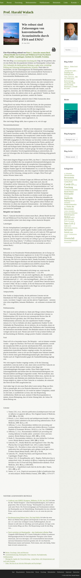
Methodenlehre (31, 2)
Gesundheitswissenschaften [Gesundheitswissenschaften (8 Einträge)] (71, 189)
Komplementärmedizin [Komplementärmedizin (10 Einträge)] (70, 204)
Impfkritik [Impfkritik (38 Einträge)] (68, 198)
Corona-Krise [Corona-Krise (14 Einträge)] (68, 182)
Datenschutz (76, 572)
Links (66, 2)
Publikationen (44, 2)
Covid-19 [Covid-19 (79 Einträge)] (68, 184)
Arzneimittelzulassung (11, 554)
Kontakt (76, 2)
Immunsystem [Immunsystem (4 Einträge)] (66, 195)
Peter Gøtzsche (32, 554)
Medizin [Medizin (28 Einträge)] (67, 217)
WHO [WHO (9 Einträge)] (65, 236)
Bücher (7, 552)
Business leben (30, 572)
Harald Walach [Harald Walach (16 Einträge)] (69, 191)
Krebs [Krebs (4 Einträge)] (65, 206)
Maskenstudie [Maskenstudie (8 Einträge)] (67, 213)
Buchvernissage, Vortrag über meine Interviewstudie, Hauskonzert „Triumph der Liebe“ (70, 84)
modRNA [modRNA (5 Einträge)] (73, 217)
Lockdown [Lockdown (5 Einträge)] (66, 211)
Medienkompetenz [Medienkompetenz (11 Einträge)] (69, 215)
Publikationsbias (8, 557)
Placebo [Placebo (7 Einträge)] (66, 221)
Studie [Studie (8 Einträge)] (71, 232)
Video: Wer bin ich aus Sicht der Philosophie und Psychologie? (23, 563)
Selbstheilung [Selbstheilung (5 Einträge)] (74, 227)
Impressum (68, 572)
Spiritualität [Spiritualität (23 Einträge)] (68, 230)
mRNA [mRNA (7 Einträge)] (66, 219)
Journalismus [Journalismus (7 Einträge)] (67, 202)
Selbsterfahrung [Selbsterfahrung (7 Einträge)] (67, 227)
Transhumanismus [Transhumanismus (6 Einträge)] (73, 234)
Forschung (18, 2)
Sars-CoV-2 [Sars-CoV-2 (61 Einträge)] (69, 223)
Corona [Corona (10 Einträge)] (75, 179)
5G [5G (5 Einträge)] (64, 173)
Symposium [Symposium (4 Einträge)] (66, 234)
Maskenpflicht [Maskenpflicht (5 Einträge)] (72, 211)
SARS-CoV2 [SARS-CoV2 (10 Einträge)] (67, 226)
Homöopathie (23, 554)
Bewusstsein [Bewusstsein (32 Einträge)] (69, 177)
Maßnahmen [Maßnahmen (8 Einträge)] (74, 213)
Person (9, 2)
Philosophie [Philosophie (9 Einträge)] (71, 219)
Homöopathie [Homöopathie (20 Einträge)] (68, 194)
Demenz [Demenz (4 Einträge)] (75, 184)
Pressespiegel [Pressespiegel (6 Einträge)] (71, 221)
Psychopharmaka (42, 554)
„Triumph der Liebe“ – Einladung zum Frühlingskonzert (70, 72)
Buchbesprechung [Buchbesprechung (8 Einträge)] (68, 179)
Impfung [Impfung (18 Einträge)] (67, 200)
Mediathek (56, 2)
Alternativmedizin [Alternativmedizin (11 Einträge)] (69, 175)
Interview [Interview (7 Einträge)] (72, 200)
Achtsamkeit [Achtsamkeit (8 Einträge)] (69, 173)
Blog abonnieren (20, 572)
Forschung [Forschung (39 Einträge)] (68, 187)
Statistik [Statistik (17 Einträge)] (66, 232)
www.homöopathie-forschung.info (25, 61)
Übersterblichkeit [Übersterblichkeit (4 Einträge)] (68, 242)
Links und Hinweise (22, 552)
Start (13, 572)
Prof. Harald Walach (18, 12)
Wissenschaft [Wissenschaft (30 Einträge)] (69, 238)
